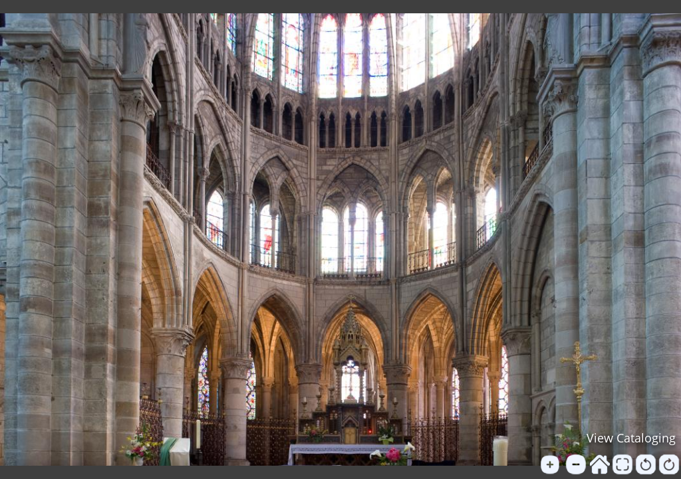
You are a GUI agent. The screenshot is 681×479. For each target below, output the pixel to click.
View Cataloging (631, 438)
